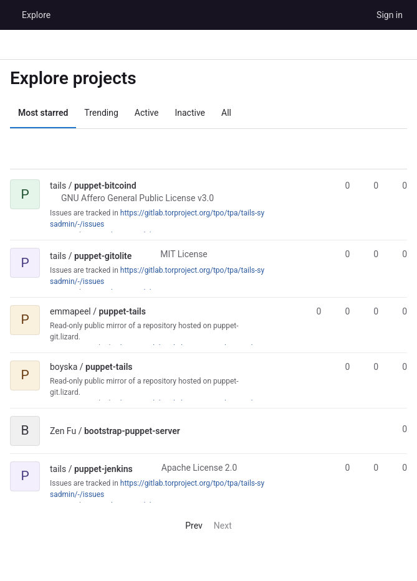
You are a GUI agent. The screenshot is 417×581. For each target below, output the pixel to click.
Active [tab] (147, 113)
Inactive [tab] (190, 113)
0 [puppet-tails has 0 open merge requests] (370, 311)
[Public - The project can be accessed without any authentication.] (146, 186)
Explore (36, 15)
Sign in (389, 15)
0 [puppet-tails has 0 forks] (341, 311)
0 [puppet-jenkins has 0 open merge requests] (399, 468)
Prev (189, 526)
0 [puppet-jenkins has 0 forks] (370, 468)
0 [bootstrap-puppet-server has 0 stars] (399, 429)
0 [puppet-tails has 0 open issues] (399, 311)
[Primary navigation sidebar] (15, 45)
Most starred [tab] (43, 113)
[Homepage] (9, 15)
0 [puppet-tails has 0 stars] (313, 311)
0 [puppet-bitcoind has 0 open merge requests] (399, 186)
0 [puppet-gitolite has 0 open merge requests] (399, 254)
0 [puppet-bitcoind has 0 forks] (370, 186)
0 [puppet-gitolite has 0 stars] (341, 254)
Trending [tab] (101, 113)
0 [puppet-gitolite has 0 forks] (370, 254)
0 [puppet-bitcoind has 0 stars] (341, 186)
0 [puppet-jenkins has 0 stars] (341, 468)
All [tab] (226, 113)
